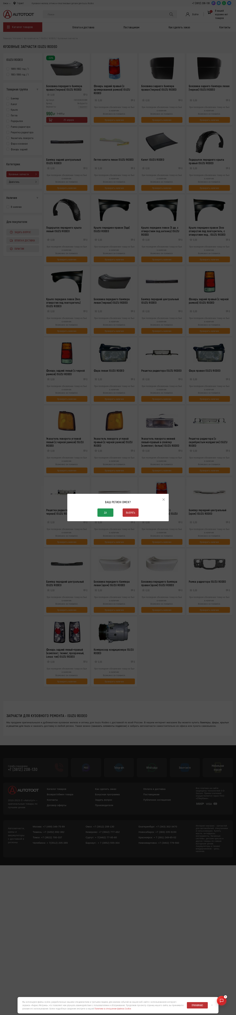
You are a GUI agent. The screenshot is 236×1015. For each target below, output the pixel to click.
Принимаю (197, 1005)
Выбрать (130, 512)
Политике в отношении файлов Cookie (113, 1008)
